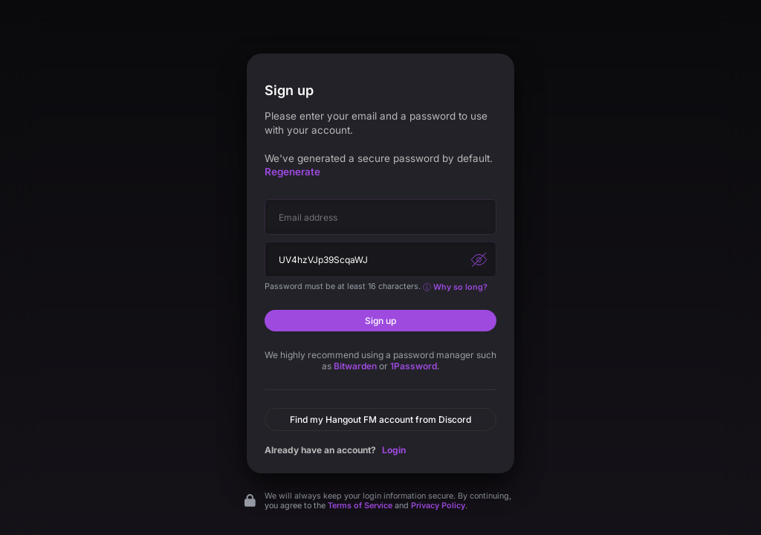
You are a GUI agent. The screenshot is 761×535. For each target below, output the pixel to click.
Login (394, 449)
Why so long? (455, 287)
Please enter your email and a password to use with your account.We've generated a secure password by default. (379, 144)
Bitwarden (355, 366)
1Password (413, 366)
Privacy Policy (438, 505)
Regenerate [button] (292, 172)
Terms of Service (360, 505)
